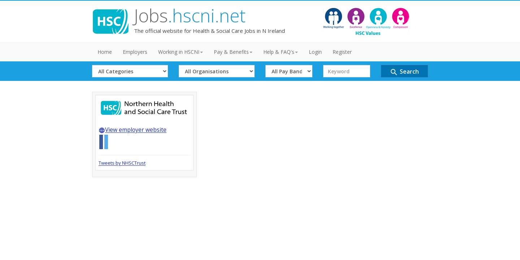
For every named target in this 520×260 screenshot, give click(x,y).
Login (315, 51)
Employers (135, 51)
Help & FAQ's (280, 51)
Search (404, 72)
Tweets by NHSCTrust (122, 163)
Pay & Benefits (233, 51)
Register (342, 51)
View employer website (132, 130)
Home (105, 51)
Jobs (190, 15)
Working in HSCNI (180, 51)
